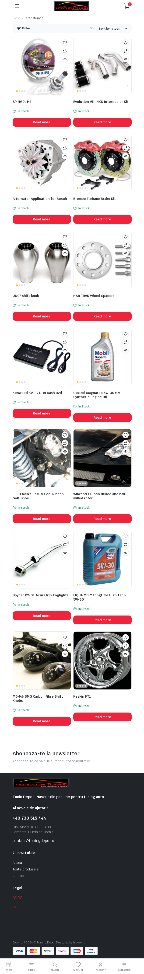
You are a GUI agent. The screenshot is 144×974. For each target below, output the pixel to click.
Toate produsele (26, 869)
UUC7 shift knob (26, 296)
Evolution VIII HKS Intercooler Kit (101, 102)
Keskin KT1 (82, 696)
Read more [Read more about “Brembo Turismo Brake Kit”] (102, 219)
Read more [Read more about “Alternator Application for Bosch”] (41, 219)
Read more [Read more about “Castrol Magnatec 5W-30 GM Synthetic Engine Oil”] (102, 417)
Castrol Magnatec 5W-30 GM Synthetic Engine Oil (96, 395)
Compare (65, 51)
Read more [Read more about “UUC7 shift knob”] (41, 316)
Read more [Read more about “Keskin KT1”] (102, 717)
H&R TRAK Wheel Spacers (94, 296)
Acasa (17, 863)
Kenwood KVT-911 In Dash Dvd (37, 393)
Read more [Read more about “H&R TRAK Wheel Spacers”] (102, 316)
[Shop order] (113, 28)
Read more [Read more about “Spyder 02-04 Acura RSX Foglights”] (41, 616)
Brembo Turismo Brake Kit (94, 199)
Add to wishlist (65, 42)
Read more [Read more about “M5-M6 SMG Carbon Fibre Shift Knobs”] (41, 721)
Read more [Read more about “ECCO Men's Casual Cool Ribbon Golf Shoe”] (41, 519)
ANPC (17, 897)
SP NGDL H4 (22, 102)
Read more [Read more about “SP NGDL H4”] (41, 122)
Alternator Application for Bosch (40, 199)
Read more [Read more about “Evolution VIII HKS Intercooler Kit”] (102, 122)
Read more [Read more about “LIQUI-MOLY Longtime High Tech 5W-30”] (102, 620)
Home (16, 18)
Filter (23, 28)
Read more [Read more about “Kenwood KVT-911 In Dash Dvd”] (41, 413)
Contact (19, 876)
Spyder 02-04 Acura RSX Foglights (41, 595)
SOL (16, 906)
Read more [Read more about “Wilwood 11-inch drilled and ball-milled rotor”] (102, 519)
